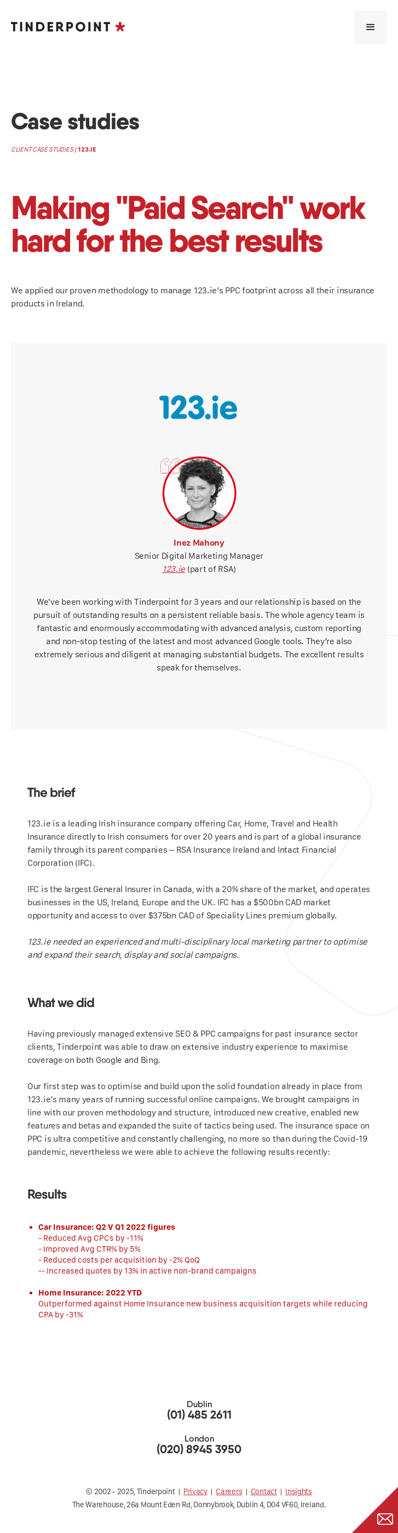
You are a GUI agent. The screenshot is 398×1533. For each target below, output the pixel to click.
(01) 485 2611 (199, 1415)
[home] (68, 26)
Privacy (195, 1491)
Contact (264, 1491)
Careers (229, 1491)
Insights (298, 1491)
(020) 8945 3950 (199, 1449)
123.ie (173, 569)
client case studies (42, 149)
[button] (370, 27)
